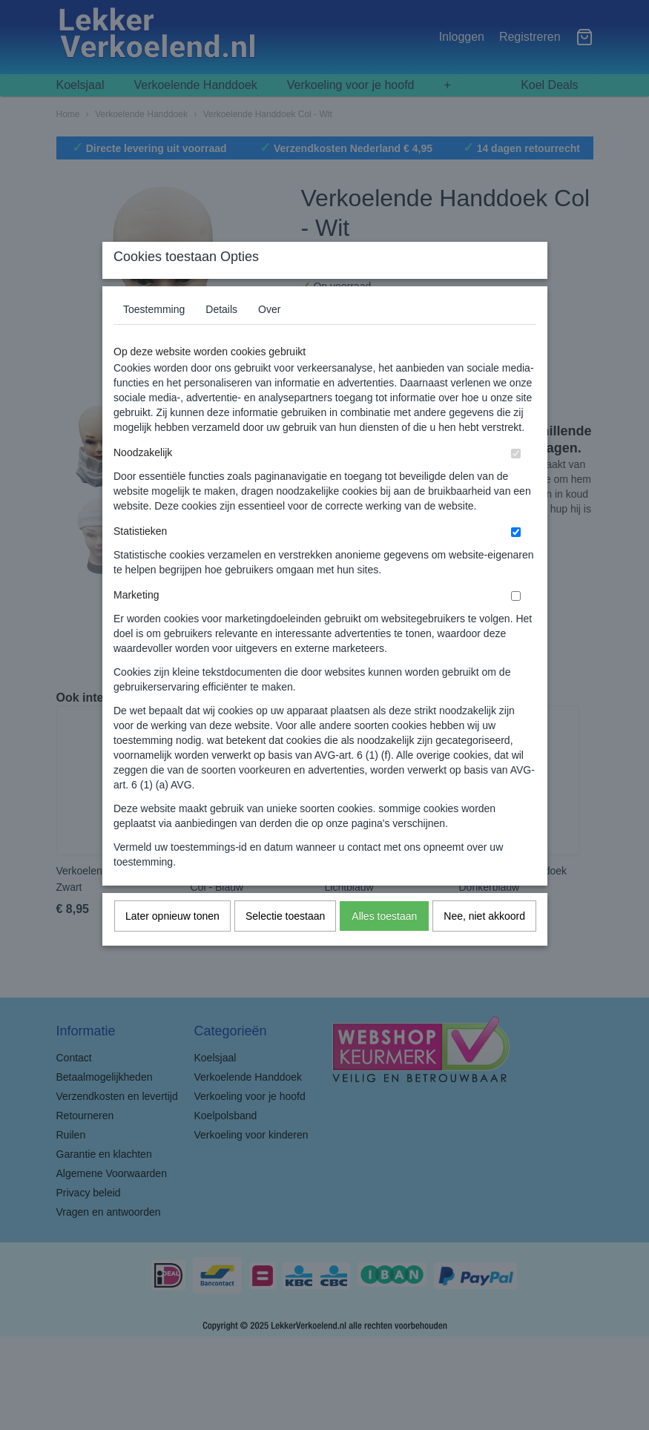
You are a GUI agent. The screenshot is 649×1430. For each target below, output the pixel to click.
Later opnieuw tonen (172, 946)
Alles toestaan (384, 946)
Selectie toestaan (285, 946)
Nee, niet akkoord (484, 946)
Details (221, 339)
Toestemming (154, 339)
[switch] (516, 483)
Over (269, 339)
